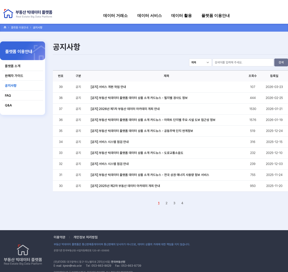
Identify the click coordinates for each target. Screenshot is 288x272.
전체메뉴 (280, 15)
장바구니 (248, 5)
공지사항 (11, 86)
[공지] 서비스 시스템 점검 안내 (110, 142)
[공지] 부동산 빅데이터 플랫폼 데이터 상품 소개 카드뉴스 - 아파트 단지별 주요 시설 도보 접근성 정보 (153, 120)
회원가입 (233, 5)
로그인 (219, 5)
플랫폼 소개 (12, 66)
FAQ (8, 95)
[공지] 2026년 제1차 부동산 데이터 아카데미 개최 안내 (125, 109)
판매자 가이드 (14, 76)
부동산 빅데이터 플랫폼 (28, 13)
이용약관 (59, 237)
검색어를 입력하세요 (271, 5)
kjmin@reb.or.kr (72, 265)
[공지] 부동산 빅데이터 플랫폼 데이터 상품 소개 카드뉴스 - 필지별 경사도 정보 (139, 98)
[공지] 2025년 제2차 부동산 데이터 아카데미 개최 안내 (125, 186)
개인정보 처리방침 (85, 237)
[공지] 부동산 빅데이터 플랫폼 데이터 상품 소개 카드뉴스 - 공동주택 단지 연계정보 (142, 131)
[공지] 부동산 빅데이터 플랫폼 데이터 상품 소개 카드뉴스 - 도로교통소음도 (137, 153)
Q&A (8, 105)
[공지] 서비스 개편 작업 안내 (108, 87)
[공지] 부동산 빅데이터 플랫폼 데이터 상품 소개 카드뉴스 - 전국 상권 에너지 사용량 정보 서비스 (150, 175)
